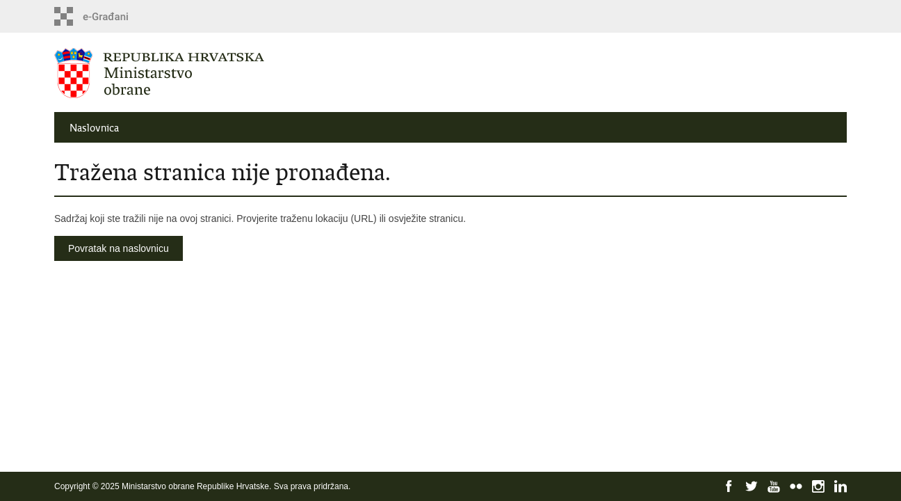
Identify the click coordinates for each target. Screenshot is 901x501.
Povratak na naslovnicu (118, 248)
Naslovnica (94, 128)
